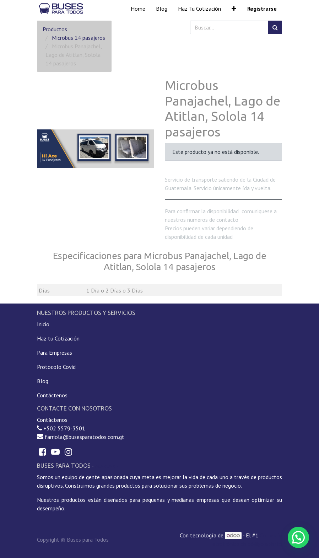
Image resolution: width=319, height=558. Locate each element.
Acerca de (106, 465)
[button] (234, 8)
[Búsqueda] (275, 27)
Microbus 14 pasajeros (78, 37)
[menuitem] (138, 8)
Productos (55, 29)
